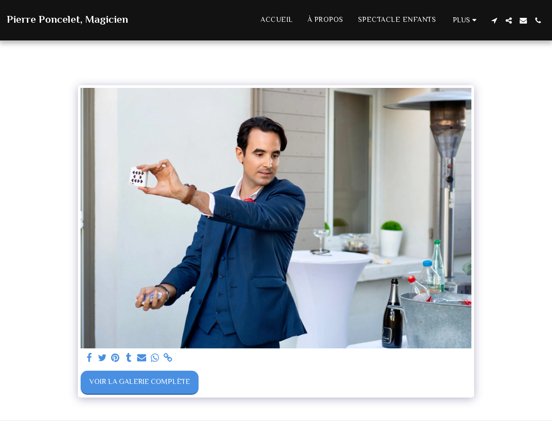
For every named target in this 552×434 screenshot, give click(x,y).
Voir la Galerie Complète (139, 382)
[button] (494, 20)
